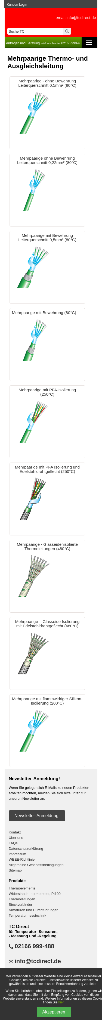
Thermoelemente (22, 888)
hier (61, 1002)
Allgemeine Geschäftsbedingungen (36, 865)
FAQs (13, 843)
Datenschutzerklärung (26, 849)
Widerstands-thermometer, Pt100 (35, 894)
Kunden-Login (17, 5)
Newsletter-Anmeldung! (37, 815)
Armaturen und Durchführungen (33, 910)
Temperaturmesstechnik (27, 915)
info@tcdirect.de (38, 961)
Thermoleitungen (22, 899)
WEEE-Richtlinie (22, 859)
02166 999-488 (34, 946)
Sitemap (15, 870)
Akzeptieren (53, 1012)
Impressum (17, 854)
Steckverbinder (20, 905)
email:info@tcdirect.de (75, 17)
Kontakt (15, 832)
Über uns (16, 838)
